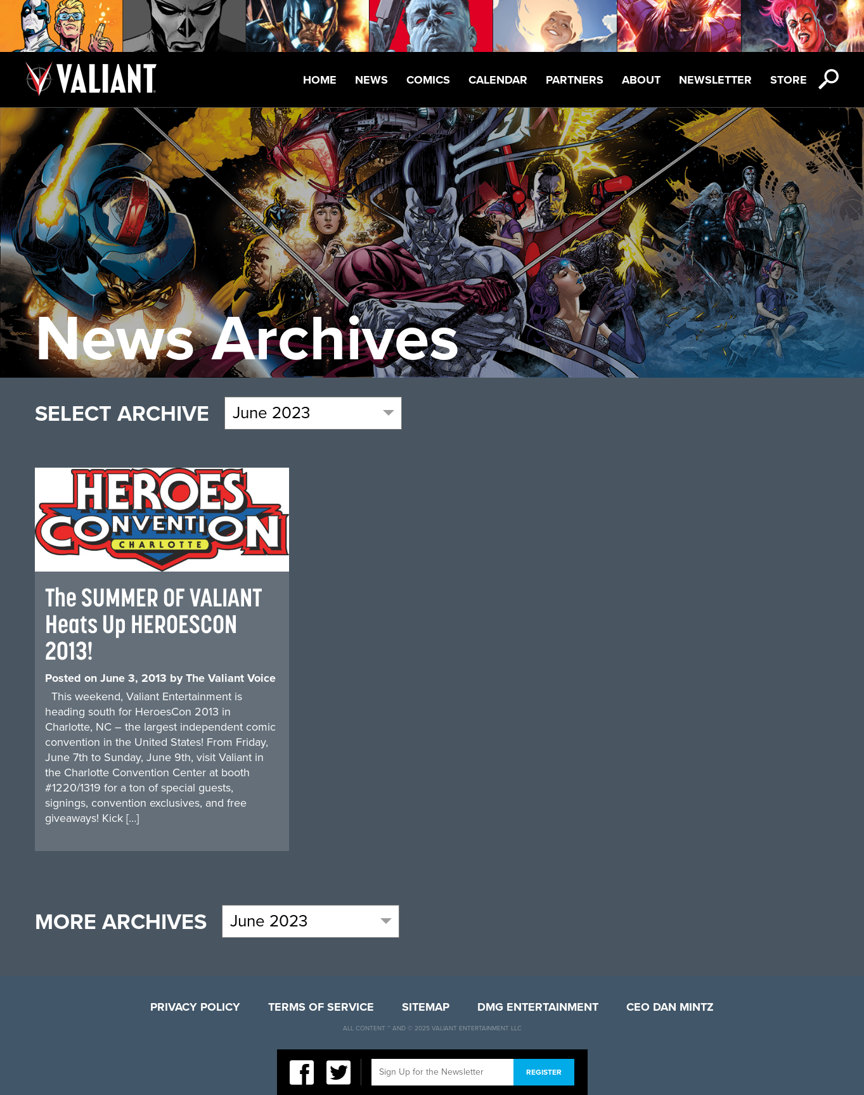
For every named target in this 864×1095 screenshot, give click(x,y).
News (371, 80)
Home (320, 80)
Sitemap (425, 1007)
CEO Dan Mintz (670, 1007)
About (641, 80)
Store (788, 80)
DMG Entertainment (537, 1007)
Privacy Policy (195, 1007)
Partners (574, 80)
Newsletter (715, 80)
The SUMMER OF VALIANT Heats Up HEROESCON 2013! (153, 624)
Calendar (497, 80)
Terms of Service (321, 1007)
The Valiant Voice (231, 678)
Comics (428, 80)
